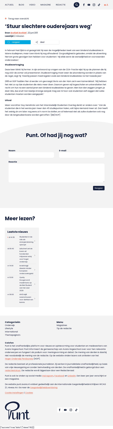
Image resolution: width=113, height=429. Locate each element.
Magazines (62, 325)
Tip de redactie (64, 328)
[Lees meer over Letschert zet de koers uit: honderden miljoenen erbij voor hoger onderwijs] (21, 255)
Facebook (59, 375)
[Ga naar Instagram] (93, 4)
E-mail (62, 150)
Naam (12, 150)
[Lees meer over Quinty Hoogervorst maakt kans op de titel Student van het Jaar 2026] (21, 284)
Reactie (13, 161)
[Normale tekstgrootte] (105, 5)
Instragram (47, 375)
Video (32, 4)
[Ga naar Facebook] (83, 4)
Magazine (45, 4)
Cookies (29, 392)
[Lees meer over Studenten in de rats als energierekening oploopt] (21, 241)
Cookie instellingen (14, 392)
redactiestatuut (13, 370)
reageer (16, 42)
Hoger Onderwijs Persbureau (19, 358)
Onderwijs (10, 325)
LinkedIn (72, 375)
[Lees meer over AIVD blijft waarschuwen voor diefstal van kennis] (21, 298)
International (11, 331)
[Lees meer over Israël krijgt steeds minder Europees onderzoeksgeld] (21, 269)
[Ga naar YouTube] (88, 4)
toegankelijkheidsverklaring (43, 387)
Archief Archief (18, 32)
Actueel (9, 4)
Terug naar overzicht (18, 18)
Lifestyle (9, 328)
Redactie (61, 4)
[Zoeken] (76, 5)
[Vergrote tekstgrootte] (107, 5)
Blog (21, 4)
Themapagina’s (12, 335)
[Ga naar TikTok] (99, 4)
